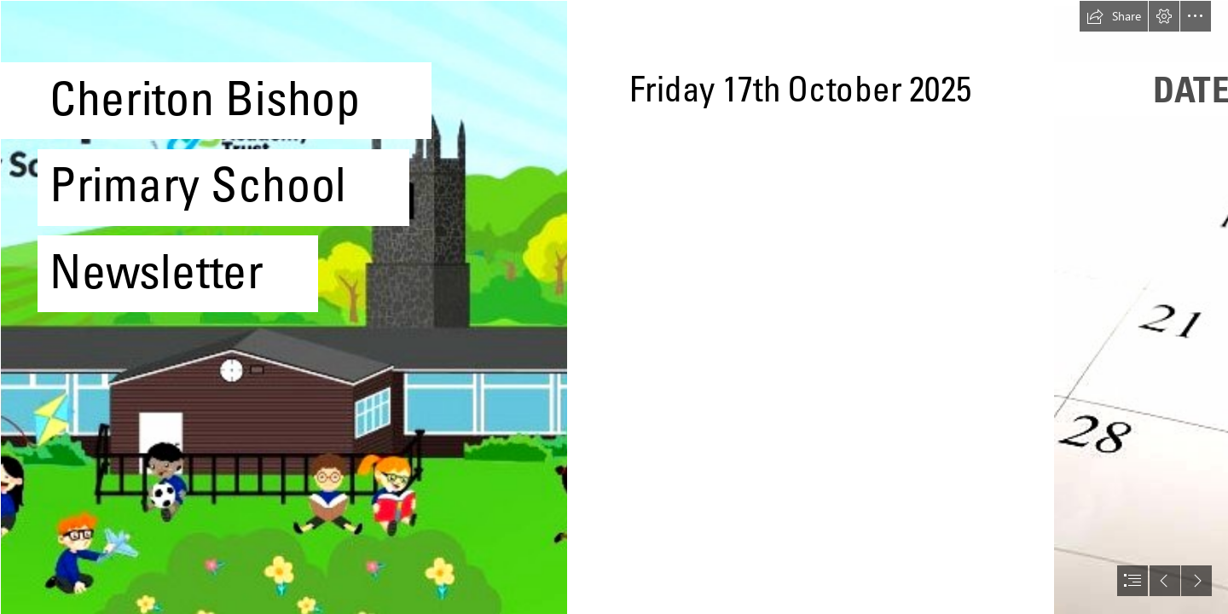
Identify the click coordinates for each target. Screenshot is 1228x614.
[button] (1114, 16)
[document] (614, 307)
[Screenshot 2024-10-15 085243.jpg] (283, 307)
